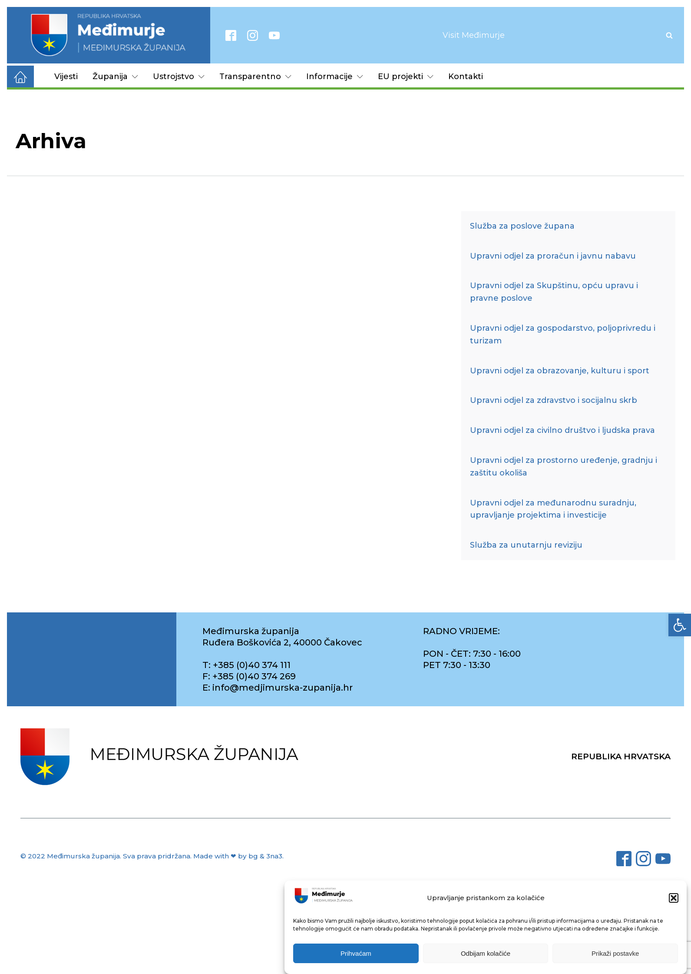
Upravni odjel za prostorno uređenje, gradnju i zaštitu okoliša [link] (563, 466)
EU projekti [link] (405, 76)
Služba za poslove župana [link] (522, 226)
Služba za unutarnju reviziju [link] (526, 545)
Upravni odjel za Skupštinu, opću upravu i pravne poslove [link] (554, 292)
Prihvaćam (356, 953)
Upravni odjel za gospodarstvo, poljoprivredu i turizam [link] (562, 334)
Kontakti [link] (465, 76)
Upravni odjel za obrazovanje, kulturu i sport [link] (559, 371)
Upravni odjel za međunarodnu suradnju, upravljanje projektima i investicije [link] (553, 509)
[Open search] (669, 35)
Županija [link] (115, 76)
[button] (673, 898)
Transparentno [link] (255, 76)
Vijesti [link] (66, 76)
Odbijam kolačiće (485, 953)
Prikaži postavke (615, 953)
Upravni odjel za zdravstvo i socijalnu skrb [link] (553, 400)
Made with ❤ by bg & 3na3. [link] (238, 856)
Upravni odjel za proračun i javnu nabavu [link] (553, 256)
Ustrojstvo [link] (179, 76)
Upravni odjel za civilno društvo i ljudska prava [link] (562, 430)
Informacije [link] (334, 76)
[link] (679, 625)
